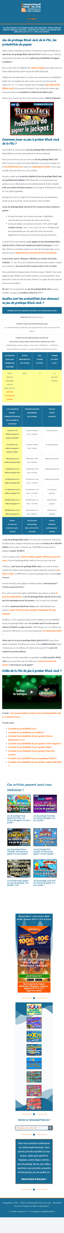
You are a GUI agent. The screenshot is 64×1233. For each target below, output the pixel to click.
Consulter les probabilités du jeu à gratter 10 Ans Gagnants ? (34, 744)
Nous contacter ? (19, 1212)
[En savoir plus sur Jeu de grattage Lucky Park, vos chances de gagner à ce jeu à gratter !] (45, 869)
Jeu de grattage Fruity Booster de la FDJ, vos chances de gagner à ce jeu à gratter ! (18, 820)
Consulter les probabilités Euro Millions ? (26, 733)
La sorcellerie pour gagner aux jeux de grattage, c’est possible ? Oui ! (18, 883)
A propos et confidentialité (42, 1212)
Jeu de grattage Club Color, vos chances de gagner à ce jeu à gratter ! (44, 818)
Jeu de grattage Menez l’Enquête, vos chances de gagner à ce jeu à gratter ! (17, 852)
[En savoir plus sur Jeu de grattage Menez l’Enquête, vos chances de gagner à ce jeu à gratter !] (19, 838)
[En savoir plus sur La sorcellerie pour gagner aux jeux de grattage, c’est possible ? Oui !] (19, 869)
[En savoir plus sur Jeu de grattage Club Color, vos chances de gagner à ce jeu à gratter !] (45, 804)
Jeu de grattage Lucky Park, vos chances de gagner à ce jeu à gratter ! (44, 883)
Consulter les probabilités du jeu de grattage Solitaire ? (32, 759)
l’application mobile (41, 167)
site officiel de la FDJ (13, 167)
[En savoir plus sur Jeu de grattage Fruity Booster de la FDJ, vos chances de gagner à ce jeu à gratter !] (19, 804)
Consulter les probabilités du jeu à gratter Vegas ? (30, 748)
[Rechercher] (50, 1129)
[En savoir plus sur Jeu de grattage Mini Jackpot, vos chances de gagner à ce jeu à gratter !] (45, 838)
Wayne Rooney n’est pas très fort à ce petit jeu (35, 253)
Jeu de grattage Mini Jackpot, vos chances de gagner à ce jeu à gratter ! (44, 852)
